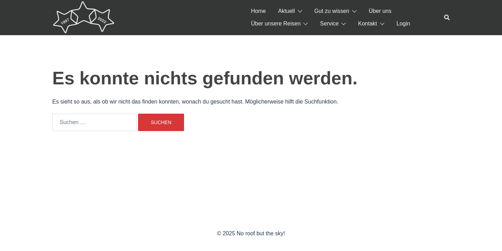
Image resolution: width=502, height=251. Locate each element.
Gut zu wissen (331, 11)
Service (329, 23)
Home (258, 11)
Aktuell (286, 11)
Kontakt (367, 23)
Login (403, 23)
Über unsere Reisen (276, 23)
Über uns (380, 11)
